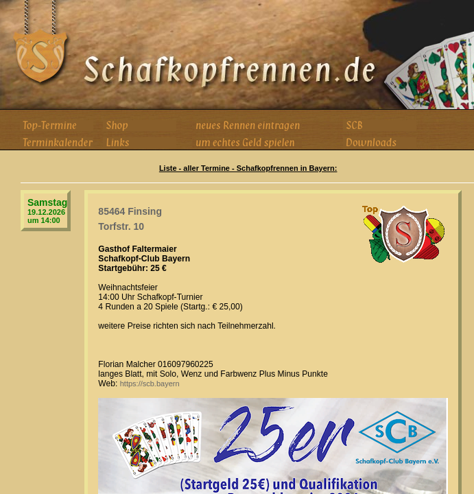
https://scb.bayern (150, 383)
